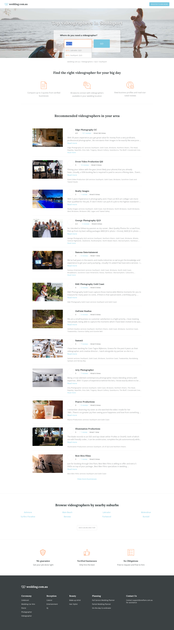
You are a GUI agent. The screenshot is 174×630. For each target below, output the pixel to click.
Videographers (87, 62)
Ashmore (28, 512)
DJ (47, 608)
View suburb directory (87, 528)
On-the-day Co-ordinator (101, 608)
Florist (23, 608)
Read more (72, 143)
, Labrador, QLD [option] (73, 50)
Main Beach (67, 512)
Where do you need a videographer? (78, 35)
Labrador (107, 512)
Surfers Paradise (28, 516)
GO (101, 43)
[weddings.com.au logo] (16, 4)
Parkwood (106, 516)
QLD (96, 62)
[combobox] (78, 43)
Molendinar (146, 512)
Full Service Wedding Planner (103, 600)
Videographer (26, 616)
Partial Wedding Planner (101, 604)
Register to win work (159, 4)
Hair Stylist (73, 604)
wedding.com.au (73, 62)
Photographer (26, 612)
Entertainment (52, 604)
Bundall (146, 516)
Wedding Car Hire (28, 604)
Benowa (67, 516)
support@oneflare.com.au (143, 600)
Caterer (49, 600)
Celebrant (25, 600)
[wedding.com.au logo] (34, 588)
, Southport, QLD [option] (74, 55)
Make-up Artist (75, 600)
